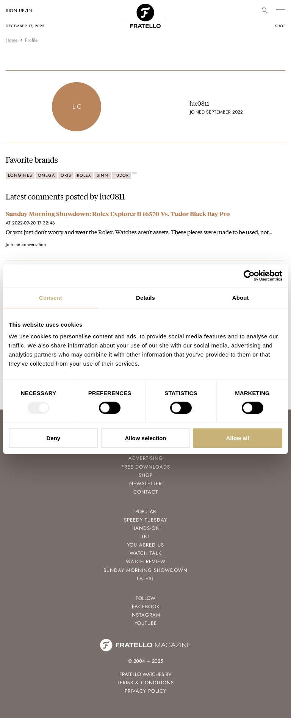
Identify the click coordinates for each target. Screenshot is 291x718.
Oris (66, 175)
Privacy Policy (145, 691)
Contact (145, 491)
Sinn (102, 175)
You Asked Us (145, 544)
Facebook (146, 606)
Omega (46, 175)
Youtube (146, 623)
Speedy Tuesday (145, 519)
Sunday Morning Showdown (145, 570)
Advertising (145, 458)
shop (280, 26)
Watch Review (146, 561)
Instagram (145, 614)
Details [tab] (145, 297)
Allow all (237, 438)
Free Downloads (145, 466)
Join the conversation (26, 244)
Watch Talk (145, 553)
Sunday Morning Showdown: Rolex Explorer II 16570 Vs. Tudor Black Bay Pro (118, 214)
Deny (53, 438)
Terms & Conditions (145, 682)
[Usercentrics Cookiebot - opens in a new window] (249, 275)
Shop (146, 475)
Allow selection (145, 438)
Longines (20, 175)
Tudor (121, 175)
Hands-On (145, 528)
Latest (145, 578)
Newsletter (145, 483)
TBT (145, 536)
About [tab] (240, 297)
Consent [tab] (50, 297)
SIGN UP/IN (19, 10)
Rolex (84, 175)
